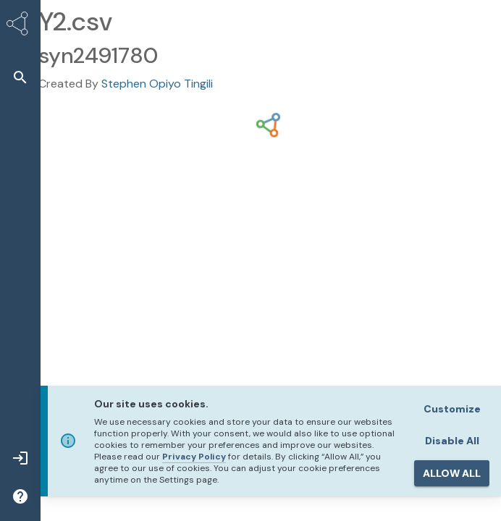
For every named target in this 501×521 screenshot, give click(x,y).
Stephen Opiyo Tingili (157, 83)
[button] (20, 77)
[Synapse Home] (20, 26)
